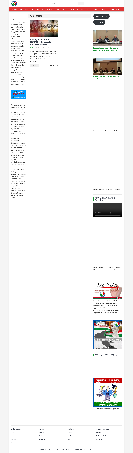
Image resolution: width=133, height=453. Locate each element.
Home (14, 9)
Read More (34, 65)
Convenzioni (113, 9)
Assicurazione (101, 16)
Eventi (71, 9)
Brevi (89, 9)
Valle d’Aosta (100, 439)
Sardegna (71, 436)
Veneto (98, 432)
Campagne (60, 9)
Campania (14, 443)
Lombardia (14, 436)
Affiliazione (47, 9)
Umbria (41, 429)
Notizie (80, 9)
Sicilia (41, 436)
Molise (70, 439)
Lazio (12, 432)
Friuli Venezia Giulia (102, 436)
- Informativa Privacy (88, 450)
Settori (35, 9)
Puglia (70, 432)
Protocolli (99, 9)
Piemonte (42, 439)
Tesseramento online (81, 423)
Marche (98, 443)
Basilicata (71, 429)
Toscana (13, 439)
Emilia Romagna (16, 429)
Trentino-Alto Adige (102, 429)
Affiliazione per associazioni (45, 423)
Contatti (99, 22)
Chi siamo (24, 9)
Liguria (70, 443)
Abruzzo (42, 443)
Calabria (41, 432)
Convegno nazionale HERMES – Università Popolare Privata (40, 42)
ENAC (44, 450)
